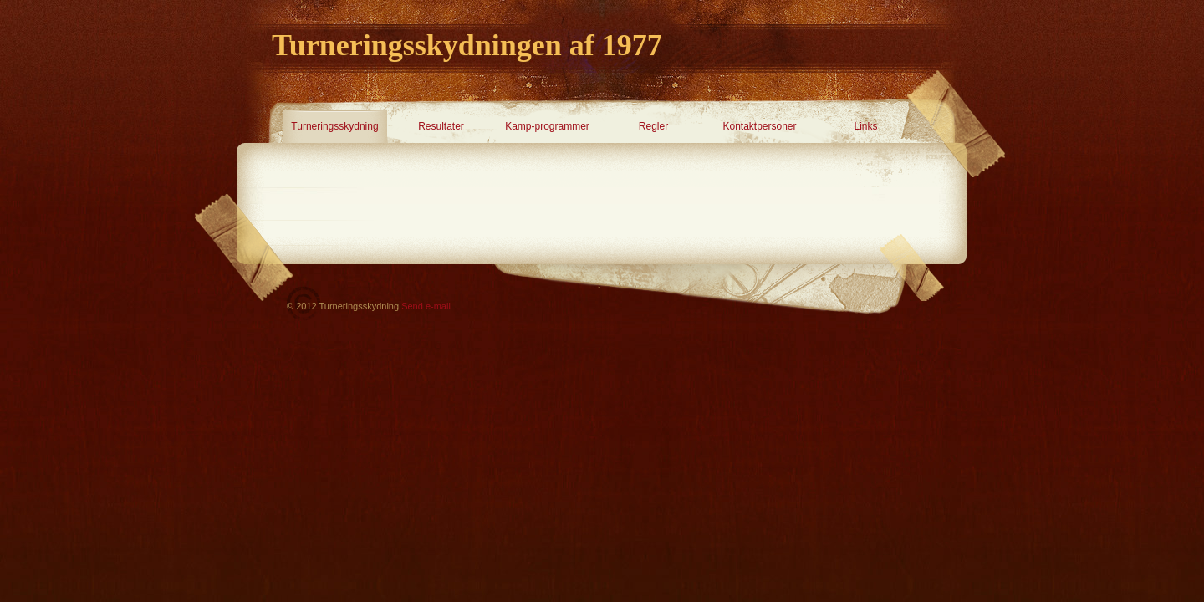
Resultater (441, 126)
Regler (653, 126)
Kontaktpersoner (759, 126)
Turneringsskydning (334, 126)
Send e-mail (426, 306)
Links (865, 126)
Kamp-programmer (547, 126)
